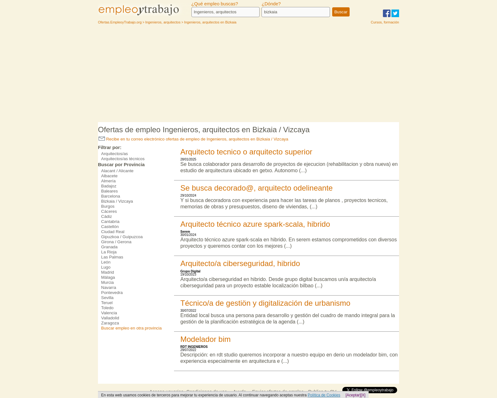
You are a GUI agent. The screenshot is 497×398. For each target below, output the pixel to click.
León (106, 262)
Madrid (107, 272)
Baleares (109, 191)
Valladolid (110, 318)
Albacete (109, 175)
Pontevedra (112, 292)
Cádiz (106, 216)
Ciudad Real (112, 231)
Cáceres (109, 211)
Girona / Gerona (116, 241)
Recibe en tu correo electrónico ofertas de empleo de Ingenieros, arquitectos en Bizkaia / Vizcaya (193, 139)
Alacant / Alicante (117, 170)
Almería (108, 181)
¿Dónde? (271, 3)
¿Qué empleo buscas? (214, 3)
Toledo (107, 307)
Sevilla (107, 297)
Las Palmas (112, 257)
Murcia (107, 282)
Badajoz (108, 186)
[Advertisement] (248, 74)
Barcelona (110, 196)
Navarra (108, 287)
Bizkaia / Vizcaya (117, 201)
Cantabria (110, 221)
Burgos (107, 206)
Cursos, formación (385, 22)
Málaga (108, 277)
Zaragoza (110, 323)
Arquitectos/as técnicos (123, 158)
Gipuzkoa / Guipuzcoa (122, 236)
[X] (363, 395)
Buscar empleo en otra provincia (131, 328)
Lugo (106, 267)
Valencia (109, 312)
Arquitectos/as (114, 153)
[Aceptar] (353, 395)
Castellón (110, 226)
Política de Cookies (324, 395)
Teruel (107, 302)
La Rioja (109, 252)
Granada (109, 247)
